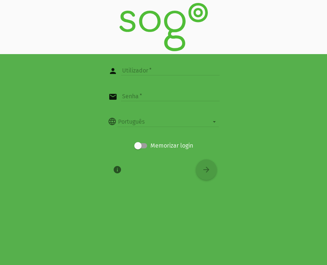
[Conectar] (206, 169)
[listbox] (168, 121)
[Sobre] (117, 169)
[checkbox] (163, 145)
